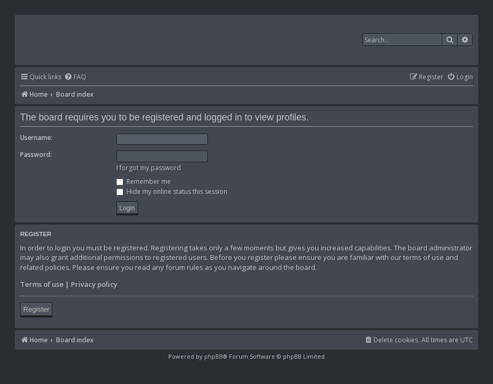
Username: (36, 137)
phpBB (213, 356)
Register (36, 309)
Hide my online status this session (171, 191)
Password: (36, 154)
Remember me (143, 181)
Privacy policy (94, 284)
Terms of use (41, 284)
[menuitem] (75, 77)
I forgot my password (148, 168)
